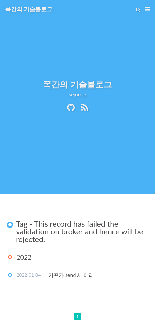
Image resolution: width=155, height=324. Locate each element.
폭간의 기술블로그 (28, 8)
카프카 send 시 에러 (71, 275)
